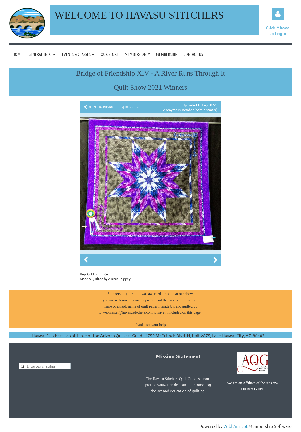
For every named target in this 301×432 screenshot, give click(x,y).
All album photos (100, 107)
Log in (278, 14)
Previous (86, 260)
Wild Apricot (235, 426)
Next (215, 260)
